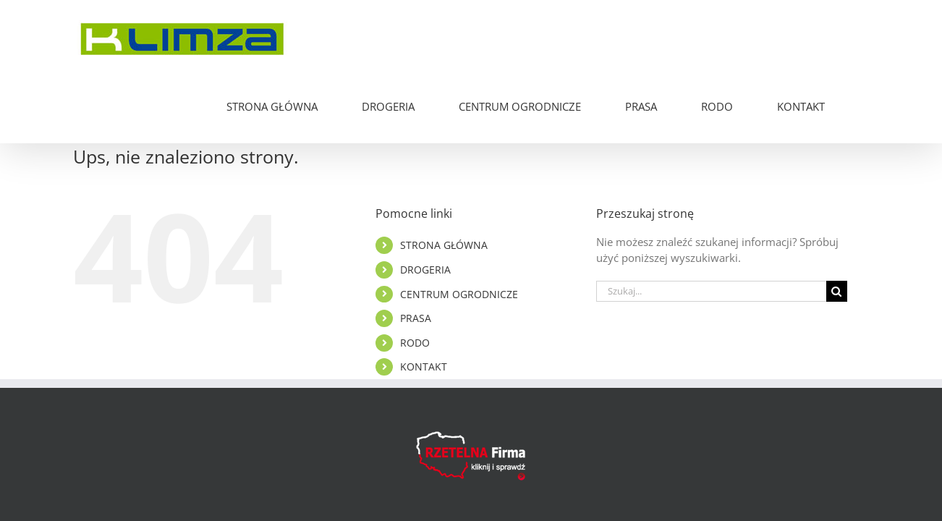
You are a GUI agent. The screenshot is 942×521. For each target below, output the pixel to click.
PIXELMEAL (625, 473)
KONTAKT (423, 298)
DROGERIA (425, 201)
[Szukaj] (836, 223)
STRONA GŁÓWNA (444, 177)
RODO (415, 274)
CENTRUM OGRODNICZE (459, 226)
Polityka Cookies (501, 473)
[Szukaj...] (711, 223)
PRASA (415, 250)
